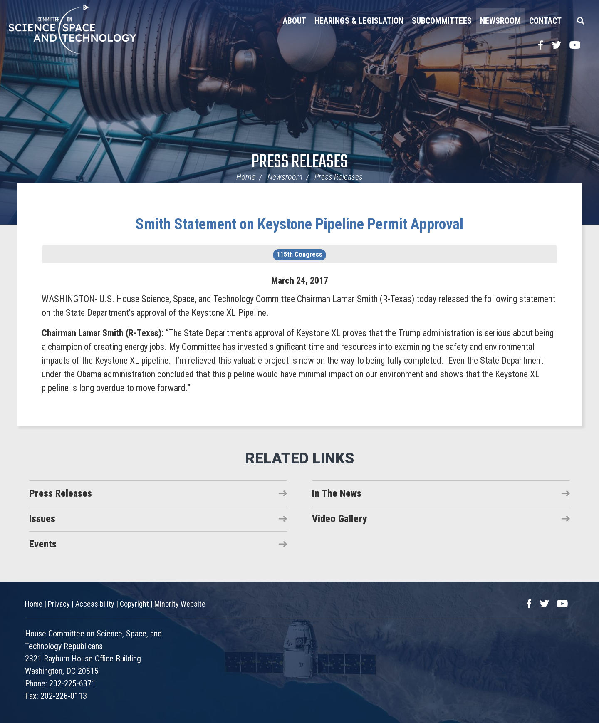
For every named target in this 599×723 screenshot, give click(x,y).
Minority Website (179, 603)
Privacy (59, 603)
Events (43, 544)
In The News (336, 493)
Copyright (134, 603)
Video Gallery (339, 519)
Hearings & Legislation (358, 21)
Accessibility (94, 603)
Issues (42, 519)
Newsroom (500, 21)
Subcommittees (442, 21)
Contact (545, 21)
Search (580, 20)
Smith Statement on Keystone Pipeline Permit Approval (299, 224)
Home (245, 177)
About (294, 21)
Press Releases (300, 162)
